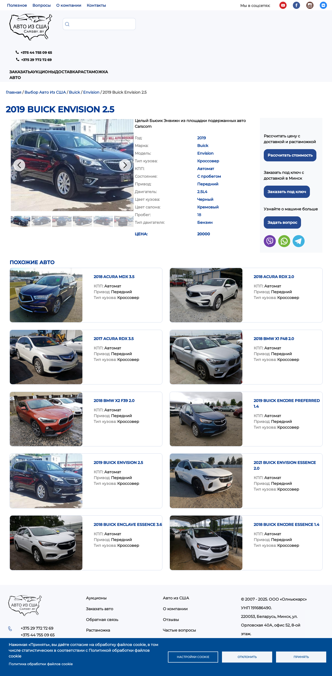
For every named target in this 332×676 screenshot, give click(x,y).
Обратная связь (102, 582)
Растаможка (174, 23)
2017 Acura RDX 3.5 (114, 301)
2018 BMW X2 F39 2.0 (114, 363)
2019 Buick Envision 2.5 (118, 425)
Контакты (96, 5)
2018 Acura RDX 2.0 (274, 239)
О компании (68, 5)
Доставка (141, 23)
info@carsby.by (257, 605)
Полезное (17, 5)
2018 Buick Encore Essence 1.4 (286, 487)
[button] (72, 127)
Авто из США (176, 560)
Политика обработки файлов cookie (41, 664)
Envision (91, 54)
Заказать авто (77, 23)
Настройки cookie (193, 657)
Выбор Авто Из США (45, 54)
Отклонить (247, 657)
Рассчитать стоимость (290, 117)
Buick (74, 54)
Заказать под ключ (287, 154)
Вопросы (41, 5)
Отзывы (171, 582)
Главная (13, 54)
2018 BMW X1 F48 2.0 (274, 301)
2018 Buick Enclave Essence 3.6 (128, 487)
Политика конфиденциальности (195, 603)
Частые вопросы (179, 592)
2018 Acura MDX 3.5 (114, 239)
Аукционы (112, 23)
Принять (301, 657)
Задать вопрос (282, 185)
